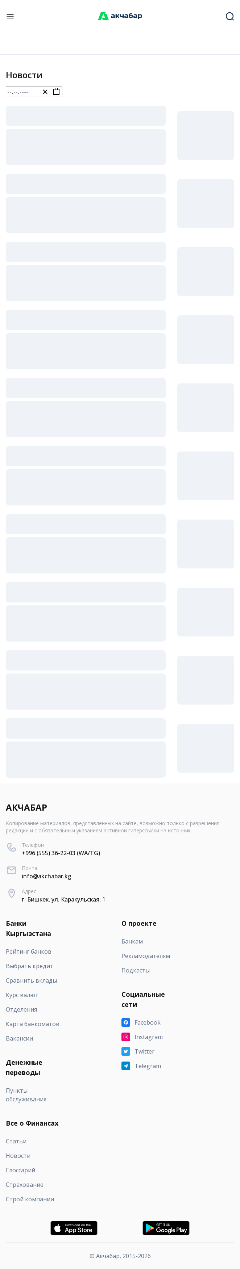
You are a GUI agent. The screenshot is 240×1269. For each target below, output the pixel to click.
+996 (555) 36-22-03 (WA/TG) (61, 853)
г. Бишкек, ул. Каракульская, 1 (63, 899)
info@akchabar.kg (46, 876)
